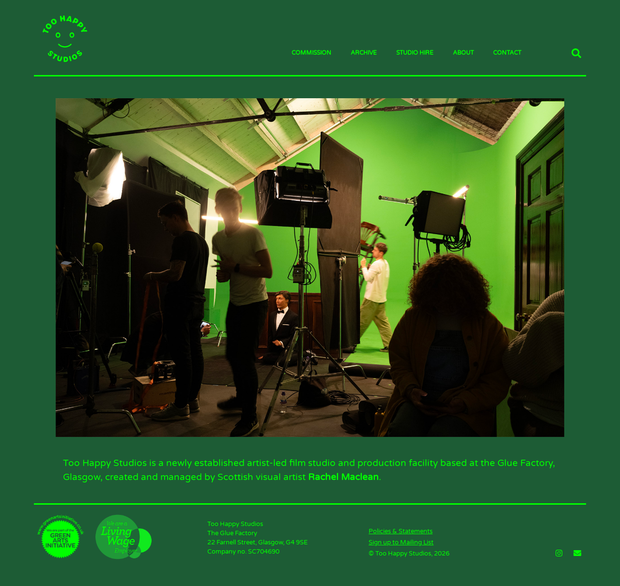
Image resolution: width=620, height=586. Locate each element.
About (463, 53)
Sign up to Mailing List (401, 542)
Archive (364, 53)
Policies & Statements (401, 531)
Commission (311, 53)
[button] (576, 53)
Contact (507, 53)
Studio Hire (415, 53)
